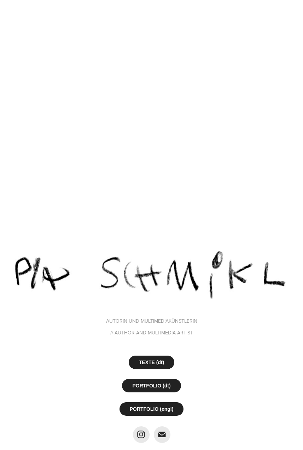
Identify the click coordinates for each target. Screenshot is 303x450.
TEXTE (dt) (151, 362)
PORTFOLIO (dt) (151, 385)
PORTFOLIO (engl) (152, 409)
